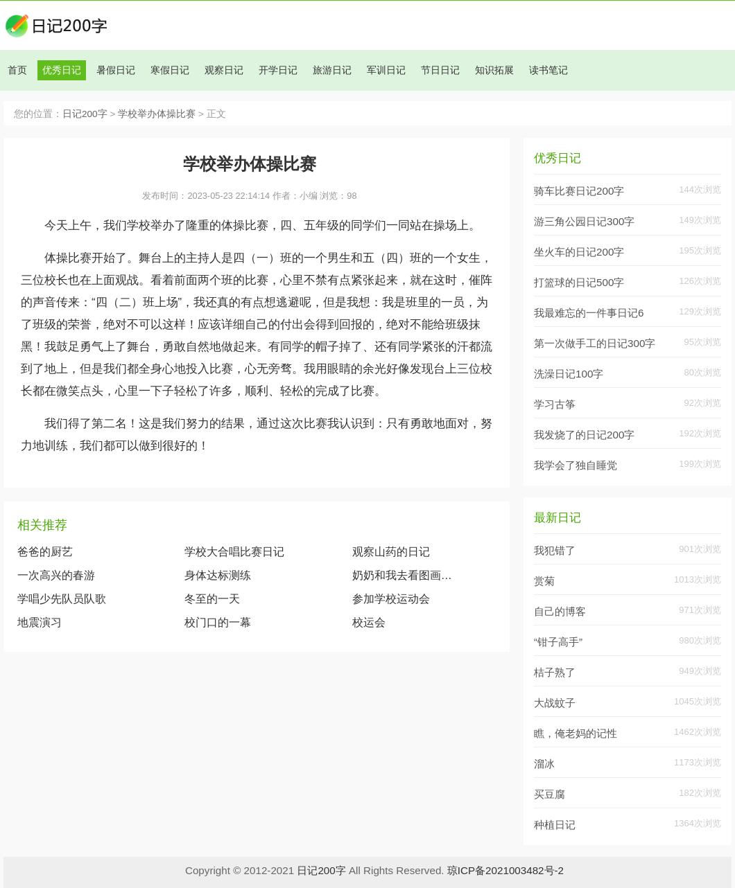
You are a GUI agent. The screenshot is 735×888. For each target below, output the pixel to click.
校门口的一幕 (217, 622)
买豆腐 (549, 794)
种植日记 (555, 825)
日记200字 (84, 114)
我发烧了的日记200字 (584, 435)
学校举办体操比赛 (157, 114)
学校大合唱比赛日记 (234, 552)
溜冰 (544, 764)
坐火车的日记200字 (579, 252)
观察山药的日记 (391, 552)
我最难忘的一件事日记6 (588, 313)
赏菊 (544, 581)
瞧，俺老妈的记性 (575, 733)
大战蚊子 (555, 703)
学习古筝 (555, 404)
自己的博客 (560, 611)
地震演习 (39, 622)
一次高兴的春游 (56, 575)
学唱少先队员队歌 (61, 599)
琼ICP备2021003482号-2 (505, 870)
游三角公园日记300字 (584, 221)
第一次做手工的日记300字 (594, 343)
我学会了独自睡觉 (575, 465)
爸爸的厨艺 (45, 552)
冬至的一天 (212, 599)
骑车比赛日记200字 (579, 191)
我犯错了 (555, 550)
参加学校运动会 (391, 599)
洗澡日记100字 (568, 374)
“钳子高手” (558, 642)
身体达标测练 (217, 575)
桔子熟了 (555, 672)
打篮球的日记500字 (579, 282)
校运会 (369, 622)
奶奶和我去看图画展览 (405, 575)
